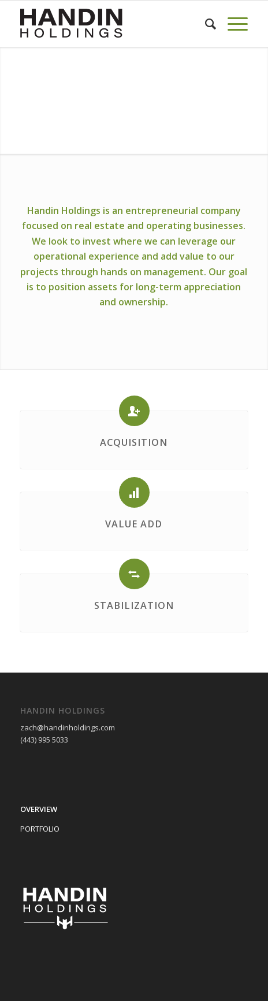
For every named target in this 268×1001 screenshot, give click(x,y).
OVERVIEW (38, 809)
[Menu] (232, 24)
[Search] (204, 24)
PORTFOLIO (39, 828)
